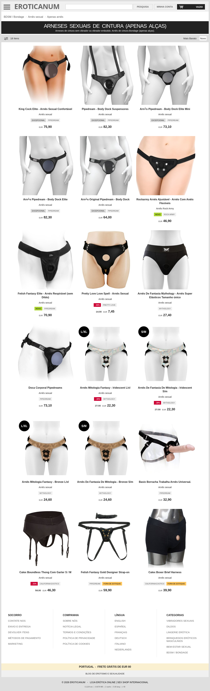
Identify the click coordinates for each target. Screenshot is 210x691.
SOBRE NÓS (70, 620)
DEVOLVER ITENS (18, 632)
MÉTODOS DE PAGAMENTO (24, 638)
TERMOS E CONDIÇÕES (77, 632)
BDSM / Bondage (14, 16)
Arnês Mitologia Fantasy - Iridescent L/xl (105, 387)
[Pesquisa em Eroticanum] (98, 7)
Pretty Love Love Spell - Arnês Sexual (105, 293)
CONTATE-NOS (17, 620)
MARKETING (15, 643)
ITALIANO (120, 643)
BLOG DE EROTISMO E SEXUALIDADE (105, 673)
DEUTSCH (121, 638)
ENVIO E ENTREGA (19, 626)
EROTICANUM (37, 6)
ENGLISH (120, 620)
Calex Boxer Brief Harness (164, 572)
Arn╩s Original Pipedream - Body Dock (105, 199)
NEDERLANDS (123, 649)
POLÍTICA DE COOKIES (76, 643)
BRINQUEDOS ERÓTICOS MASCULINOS (182, 639)
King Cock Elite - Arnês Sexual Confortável (45, 109)
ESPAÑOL (120, 626)
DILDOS (171, 626)
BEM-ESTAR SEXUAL (179, 646)
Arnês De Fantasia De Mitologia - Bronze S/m (105, 481)
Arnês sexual (35, 16)
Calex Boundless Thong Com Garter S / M (45, 572)
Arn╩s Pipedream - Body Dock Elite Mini (165, 109)
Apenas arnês (55, 16)
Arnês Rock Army (165, 208)
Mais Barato (190, 38)
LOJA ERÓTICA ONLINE (103, 682)
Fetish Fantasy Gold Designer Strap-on (105, 572)
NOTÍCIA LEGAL (72, 626)
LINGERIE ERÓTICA (178, 632)
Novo (203, 38)
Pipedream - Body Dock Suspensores (105, 109)
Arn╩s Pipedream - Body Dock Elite (45, 199)
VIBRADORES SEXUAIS (180, 620)
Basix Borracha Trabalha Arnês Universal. (165, 481)
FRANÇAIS (121, 632)
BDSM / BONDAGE (177, 652)
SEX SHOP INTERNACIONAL (132, 682)
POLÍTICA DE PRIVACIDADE (79, 638)
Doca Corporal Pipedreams (45, 387)
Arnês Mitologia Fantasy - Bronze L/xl (45, 481)
